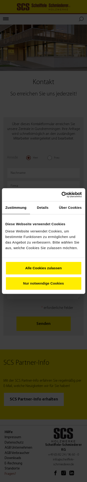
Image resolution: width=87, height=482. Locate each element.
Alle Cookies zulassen (43, 268)
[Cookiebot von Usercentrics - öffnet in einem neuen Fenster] (62, 195)
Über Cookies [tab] (70, 207)
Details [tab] (42, 207)
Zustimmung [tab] (15, 207)
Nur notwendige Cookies (43, 283)
